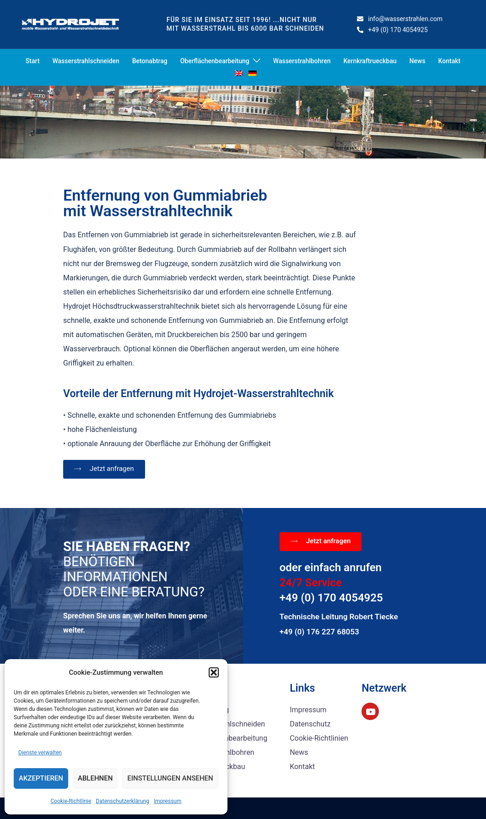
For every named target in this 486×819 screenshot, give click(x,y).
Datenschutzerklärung (122, 801)
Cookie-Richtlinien (319, 738)
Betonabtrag (149, 61)
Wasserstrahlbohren (302, 61)
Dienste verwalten (40, 752)
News (418, 61)
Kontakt (449, 61)
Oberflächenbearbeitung (214, 61)
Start (33, 61)
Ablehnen (95, 778)
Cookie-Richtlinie (70, 801)
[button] (213, 672)
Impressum (167, 801)
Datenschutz (310, 724)
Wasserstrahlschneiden (85, 61)
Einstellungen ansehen (170, 778)
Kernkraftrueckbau (369, 61)
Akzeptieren (41, 778)
